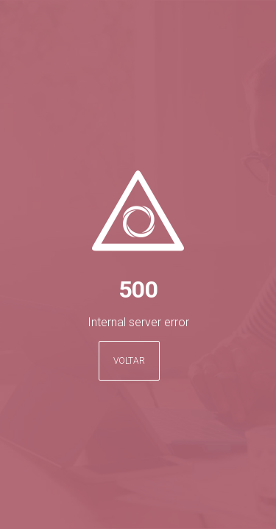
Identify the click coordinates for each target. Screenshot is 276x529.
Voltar (129, 361)
